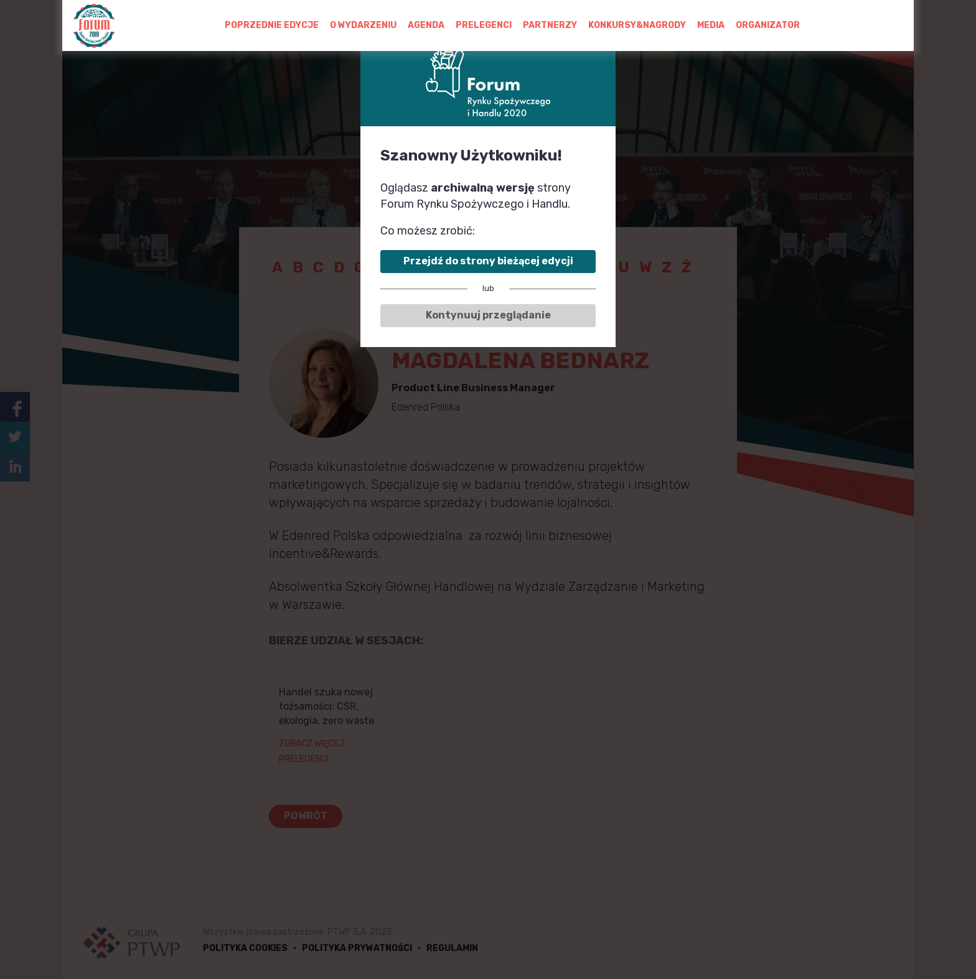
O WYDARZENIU (363, 25)
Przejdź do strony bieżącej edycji (488, 261)
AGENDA (426, 25)
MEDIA (711, 25)
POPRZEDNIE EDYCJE (272, 25)
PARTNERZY (550, 25)
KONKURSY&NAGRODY (637, 25)
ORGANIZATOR (768, 25)
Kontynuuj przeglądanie (488, 315)
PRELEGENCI (484, 25)
